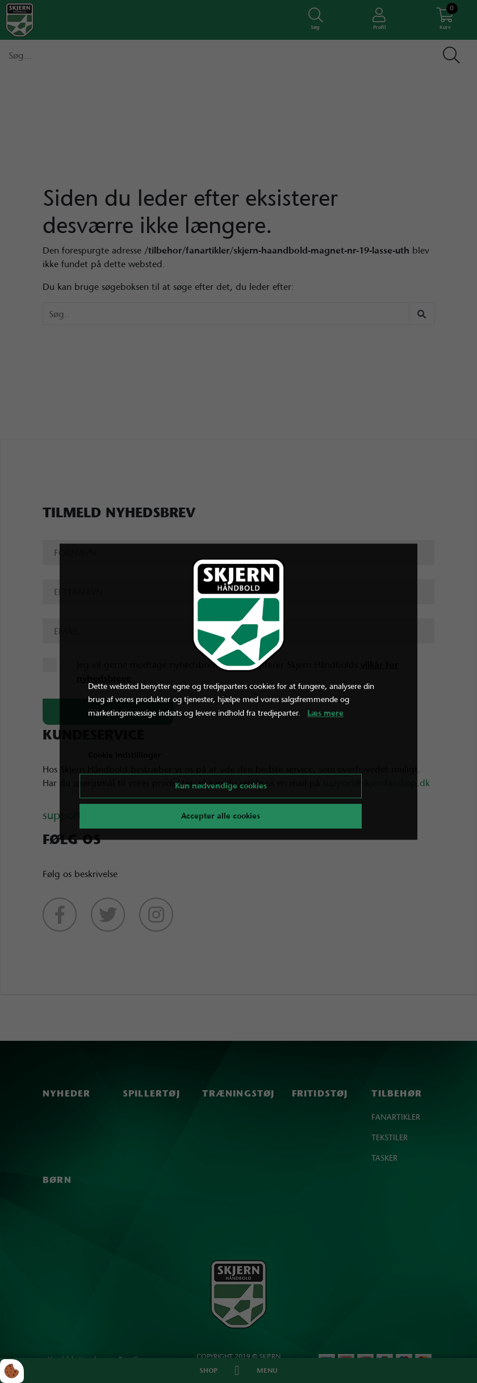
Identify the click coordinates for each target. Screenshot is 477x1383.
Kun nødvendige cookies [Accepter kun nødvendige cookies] (221, 785)
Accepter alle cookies (220, 816)
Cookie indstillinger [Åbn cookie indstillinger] (124, 755)
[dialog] (238, 691)
